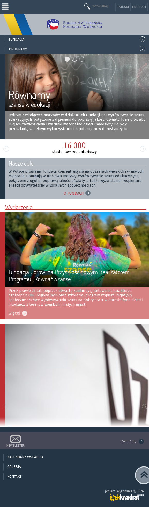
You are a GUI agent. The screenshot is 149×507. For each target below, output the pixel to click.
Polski (123, 7)
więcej (14, 313)
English (139, 7)
